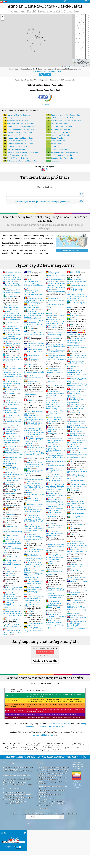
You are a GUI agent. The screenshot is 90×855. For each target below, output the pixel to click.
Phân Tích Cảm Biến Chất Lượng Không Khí (18, 809)
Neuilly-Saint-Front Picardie (59, 155)
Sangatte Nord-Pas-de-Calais (16, 121)
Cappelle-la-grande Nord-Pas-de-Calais (63, 115)
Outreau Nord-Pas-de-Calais (59, 149)
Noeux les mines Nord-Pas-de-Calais (19, 129)
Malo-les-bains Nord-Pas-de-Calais (61, 118)
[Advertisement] (45, 754)
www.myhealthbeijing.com (43, 735)
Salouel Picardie (54, 138)
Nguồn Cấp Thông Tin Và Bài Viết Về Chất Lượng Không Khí (17, 804)
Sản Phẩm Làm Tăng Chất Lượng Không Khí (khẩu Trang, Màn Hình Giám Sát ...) (18, 823)
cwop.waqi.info (41, 812)
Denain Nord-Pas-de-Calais (15, 158)
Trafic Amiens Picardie (57, 124)
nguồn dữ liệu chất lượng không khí (16, 817)
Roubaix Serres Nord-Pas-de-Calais (18, 144)
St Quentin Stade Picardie (58, 129)
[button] (2, 16)
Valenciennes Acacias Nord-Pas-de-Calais (20, 152)
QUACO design (43, 833)
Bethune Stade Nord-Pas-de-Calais (18, 132)
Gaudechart (53, 146)
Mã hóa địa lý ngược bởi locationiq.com (50, 823)
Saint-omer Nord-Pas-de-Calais (60, 158)
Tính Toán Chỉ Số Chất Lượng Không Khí (18, 819)
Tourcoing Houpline (12, 135)
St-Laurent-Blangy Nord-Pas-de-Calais (62, 152)
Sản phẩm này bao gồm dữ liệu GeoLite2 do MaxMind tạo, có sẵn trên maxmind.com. (51, 799)
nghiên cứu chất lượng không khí (17, 799)
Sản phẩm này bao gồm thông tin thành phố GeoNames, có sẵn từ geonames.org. (51, 803)
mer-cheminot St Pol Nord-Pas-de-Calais (63, 121)
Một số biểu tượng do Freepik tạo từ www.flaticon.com (49, 820)
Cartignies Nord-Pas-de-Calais (16, 115)
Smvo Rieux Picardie (56, 141)
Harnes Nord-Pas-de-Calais (15, 146)
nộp (61, 841)
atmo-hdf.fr (45, 105)
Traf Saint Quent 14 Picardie (59, 126)
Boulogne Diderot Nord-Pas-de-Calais (19, 126)
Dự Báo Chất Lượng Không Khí (14, 820)
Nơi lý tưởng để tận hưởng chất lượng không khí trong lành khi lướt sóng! (53, 829)
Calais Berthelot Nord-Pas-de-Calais (18, 124)
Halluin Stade (53, 161)
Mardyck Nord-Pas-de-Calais (16, 149)
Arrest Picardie (54, 144)
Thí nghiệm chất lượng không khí (15, 807)
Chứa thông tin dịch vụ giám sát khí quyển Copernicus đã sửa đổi (51, 816)
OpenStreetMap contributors (71, 66)
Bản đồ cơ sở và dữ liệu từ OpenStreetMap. (51, 826)
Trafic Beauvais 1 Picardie (15, 155)
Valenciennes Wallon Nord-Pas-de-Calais (20, 161)
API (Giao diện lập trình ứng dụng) (16, 826)
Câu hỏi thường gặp (11, 813)
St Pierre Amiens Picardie (58, 132)
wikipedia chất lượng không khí (58, 723)
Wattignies (9, 118)
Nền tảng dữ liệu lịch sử (12, 828)
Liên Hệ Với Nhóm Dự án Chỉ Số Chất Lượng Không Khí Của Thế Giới (18, 793)
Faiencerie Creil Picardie (58, 135)
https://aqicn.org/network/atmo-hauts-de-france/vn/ (45, 71)
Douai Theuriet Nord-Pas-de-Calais (18, 141)
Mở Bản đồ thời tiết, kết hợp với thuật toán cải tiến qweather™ (52, 807)
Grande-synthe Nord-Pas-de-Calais (18, 138)
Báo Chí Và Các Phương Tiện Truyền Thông (18, 795)
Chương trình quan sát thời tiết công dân (51, 811)
